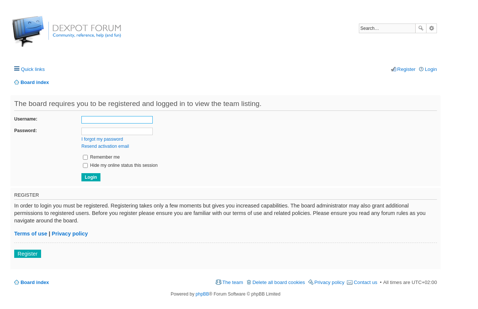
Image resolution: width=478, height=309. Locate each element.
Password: (25, 130)
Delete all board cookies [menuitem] (278, 282)
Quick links (33, 69)
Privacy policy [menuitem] (329, 282)
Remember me (101, 157)
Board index (35, 282)
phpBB (202, 294)
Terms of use (30, 234)
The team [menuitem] (232, 282)
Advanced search (431, 28)
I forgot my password (102, 139)
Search (420, 28)
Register (28, 254)
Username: (25, 119)
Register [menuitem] (406, 69)
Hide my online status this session (120, 165)
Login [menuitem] (431, 69)
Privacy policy (70, 234)
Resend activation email (105, 146)
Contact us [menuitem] (365, 282)
